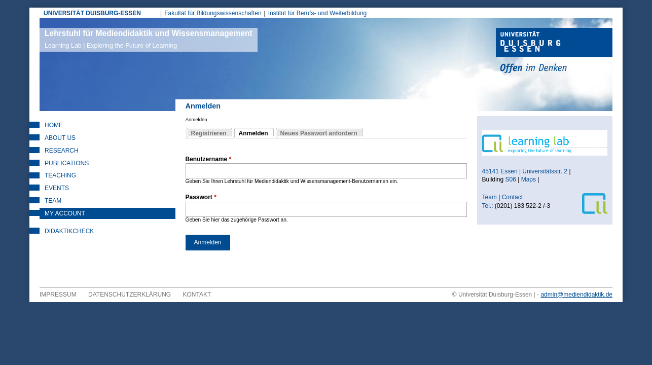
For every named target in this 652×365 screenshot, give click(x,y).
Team (53, 200)
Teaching (60, 175)
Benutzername (209, 159)
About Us (60, 137)
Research (62, 150)
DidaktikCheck (69, 231)
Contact (513, 197)
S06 (510, 179)
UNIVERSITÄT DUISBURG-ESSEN (92, 13)
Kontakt (197, 294)
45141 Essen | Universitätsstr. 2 (525, 171)
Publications (67, 163)
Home (54, 125)
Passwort (201, 197)
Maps (528, 179)
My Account (65, 213)
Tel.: (487, 205)
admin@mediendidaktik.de (576, 294)
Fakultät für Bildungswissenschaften (212, 13)
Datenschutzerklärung (129, 294)
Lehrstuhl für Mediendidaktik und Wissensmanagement (148, 39)
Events (57, 188)
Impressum (58, 294)
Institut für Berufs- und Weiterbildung (317, 13)
